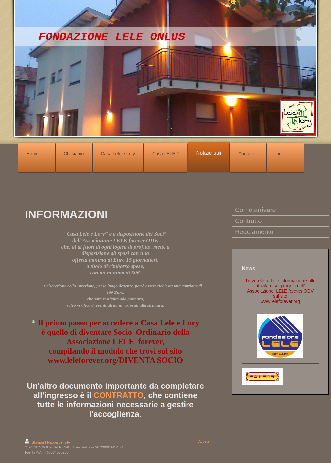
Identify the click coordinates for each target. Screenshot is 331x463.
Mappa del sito (58, 442)
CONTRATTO (119, 395)
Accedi (203, 441)
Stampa (35, 442)
